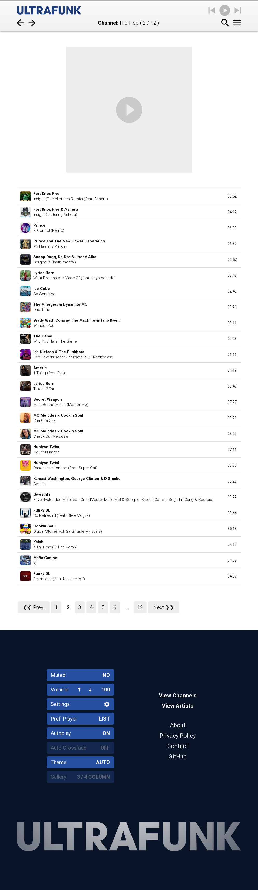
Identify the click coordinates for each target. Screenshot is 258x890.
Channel (107, 23)
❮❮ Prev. (33, 607)
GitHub (178, 756)
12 (140, 607)
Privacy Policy (178, 735)
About (178, 725)
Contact (177, 746)
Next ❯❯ (163, 607)
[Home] (49, 10)
